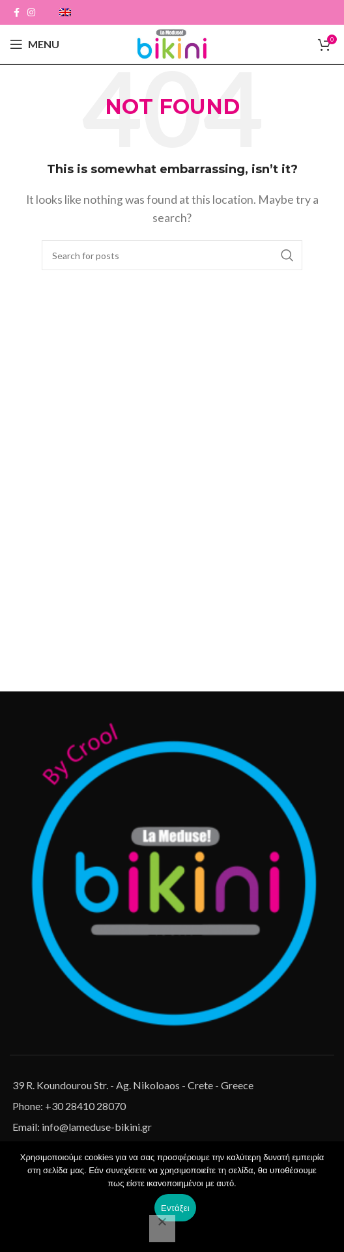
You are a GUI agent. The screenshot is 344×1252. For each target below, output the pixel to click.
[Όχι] (162, 1228)
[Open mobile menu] (34, 44)
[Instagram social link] (31, 12)
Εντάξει (175, 1208)
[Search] (172, 255)
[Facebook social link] (16, 12)
